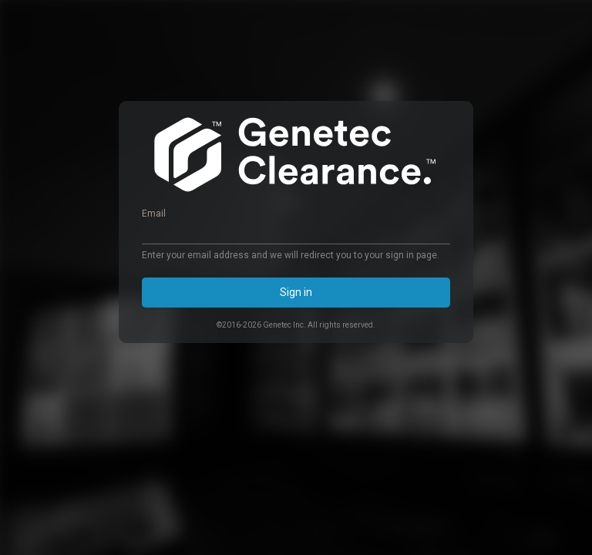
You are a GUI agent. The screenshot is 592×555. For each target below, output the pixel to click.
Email (154, 213)
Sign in (296, 292)
